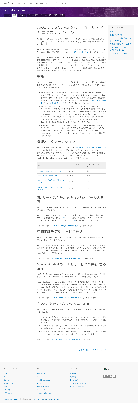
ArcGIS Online (42, 373)
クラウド (49, 3)
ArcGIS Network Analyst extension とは (67, 339)
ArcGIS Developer (43, 387)
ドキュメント (9, 393)
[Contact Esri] (114, 376)
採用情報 (73, 377)
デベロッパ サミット (77, 387)
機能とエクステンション (118, 35)
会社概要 (73, 373)
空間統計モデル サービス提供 (48, 176)
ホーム (7, 15)
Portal (25, 3)
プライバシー (36, 399)
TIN (74, 220)
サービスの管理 (45, 15)
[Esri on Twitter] (104, 376)
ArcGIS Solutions (43, 390)
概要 (14, 15)
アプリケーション (59, 3)
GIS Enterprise (12, 3)
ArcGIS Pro (41, 377)
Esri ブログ (74, 380)
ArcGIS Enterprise (43, 380)
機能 (111, 32)
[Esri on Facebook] (107, 376)
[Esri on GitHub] (110, 376)
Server (6, 380)
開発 (61, 15)
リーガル (56, 399)
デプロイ (22, 15)
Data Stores (40, 3)
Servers (31, 3)
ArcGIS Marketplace (44, 393)
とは (79, 52)
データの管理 (33, 15)
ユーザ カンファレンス (78, 383)
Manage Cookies (47, 399)
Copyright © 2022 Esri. (11, 399)
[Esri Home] (106, 369)
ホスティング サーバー (57, 103)
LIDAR (63, 218)
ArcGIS (39, 383)
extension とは (66, 258)
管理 (55, 15)
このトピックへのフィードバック (93, 350)
